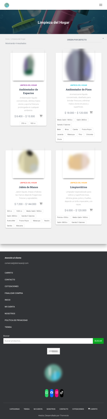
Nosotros (10, 313)
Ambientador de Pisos (79, 89)
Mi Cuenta (38, 409)
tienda (8, 327)
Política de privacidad (16, 320)
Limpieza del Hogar (28, 85)
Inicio (7, 39)
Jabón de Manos (28, 187)
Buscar (6, 336)
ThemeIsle (64, 415)
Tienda (27, 409)
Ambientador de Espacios (28, 91)
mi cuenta (10, 307)
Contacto (10, 279)
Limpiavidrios (78, 187)
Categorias (15, 409)
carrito (9, 273)
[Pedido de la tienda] (84, 40)
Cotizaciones (11, 286)
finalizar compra (14, 293)
